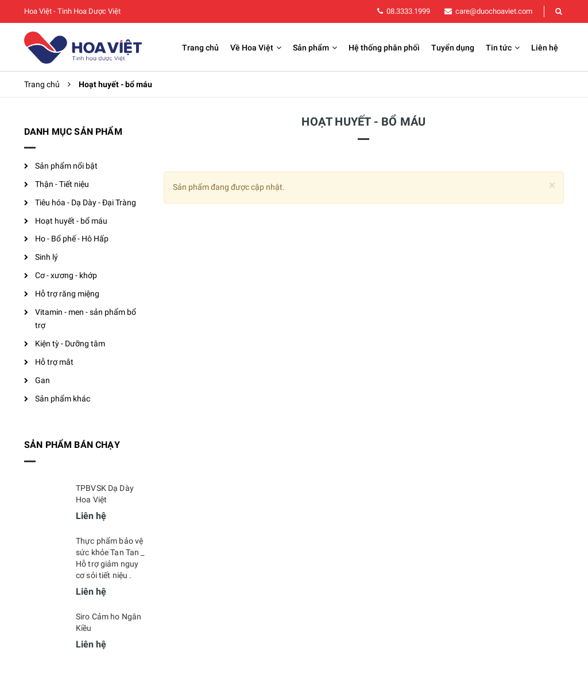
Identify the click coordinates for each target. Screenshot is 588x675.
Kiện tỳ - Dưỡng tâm (70, 343)
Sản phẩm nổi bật (66, 165)
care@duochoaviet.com (493, 11)
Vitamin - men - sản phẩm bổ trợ (85, 318)
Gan (42, 380)
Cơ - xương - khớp (66, 275)
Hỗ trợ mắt (54, 361)
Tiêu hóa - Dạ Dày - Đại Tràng (85, 202)
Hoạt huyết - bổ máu (71, 220)
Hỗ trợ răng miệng (67, 293)
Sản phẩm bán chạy (72, 444)
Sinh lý (46, 257)
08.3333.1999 (408, 11)
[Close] (552, 186)
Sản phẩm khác (62, 398)
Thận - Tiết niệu (62, 184)
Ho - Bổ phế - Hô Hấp (72, 238)
